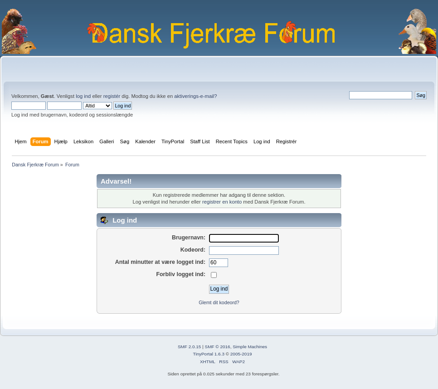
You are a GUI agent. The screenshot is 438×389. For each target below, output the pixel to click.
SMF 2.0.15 (189, 346)
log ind (83, 96)
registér (111, 96)
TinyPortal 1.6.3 (208, 353)
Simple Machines (250, 346)
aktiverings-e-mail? (195, 96)
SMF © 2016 (217, 346)
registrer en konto (222, 201)
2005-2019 (241, 353)
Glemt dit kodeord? (219, 302)
